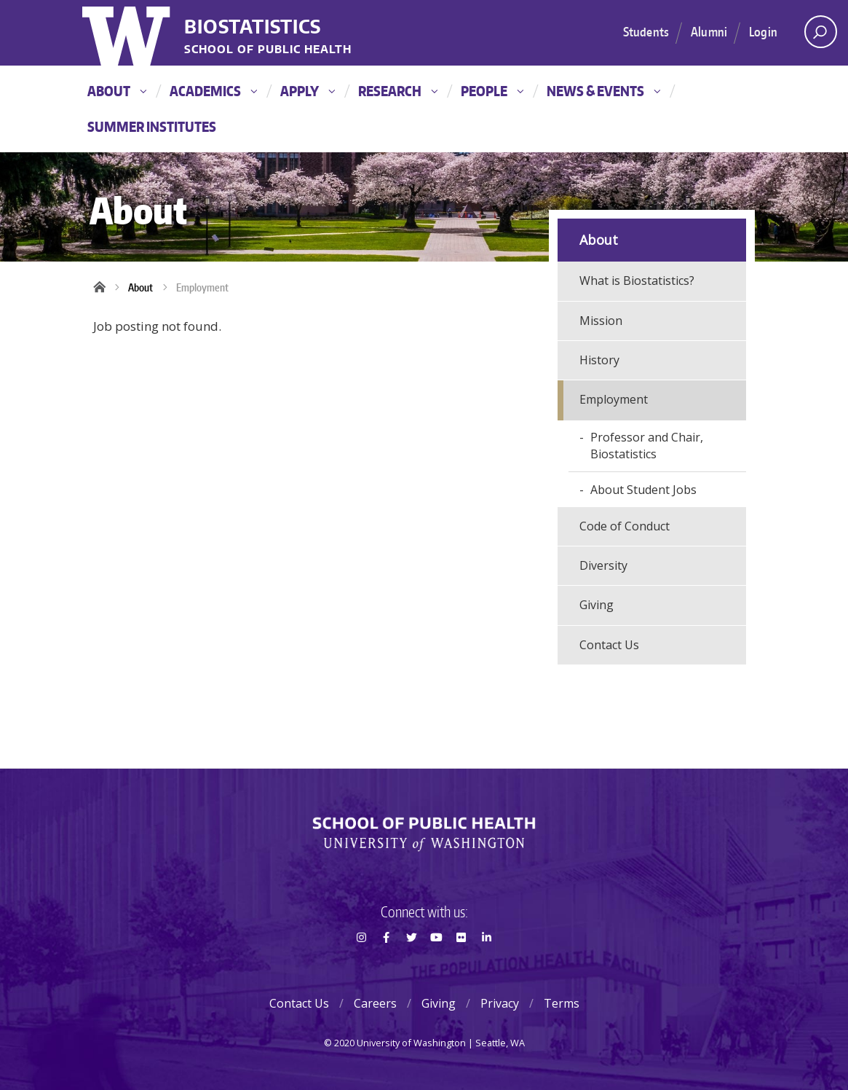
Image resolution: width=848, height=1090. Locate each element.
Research (397, 91)
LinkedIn (486, 963)
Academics (213, 91)
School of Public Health (268, 49)
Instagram (361, 963)
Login (763, 31)
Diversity (603, 565)
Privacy (499, 1003)
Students (646, 31)
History (599, 360)
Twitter (411, 963)
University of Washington (127, 33)
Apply (307, 91)
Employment (202, 287)
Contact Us (609, 645)
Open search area (815, 35)
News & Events (603, 91)
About (116, 91)
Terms (561, 1003)
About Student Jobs (643, 490)
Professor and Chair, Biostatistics (646, 445)
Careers (375, 1003)
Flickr (461, 963)
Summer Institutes (151, 126)
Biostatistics (252, 27)
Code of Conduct (624, 526)
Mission (600, 321)
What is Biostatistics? (636, 280)
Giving (596, 605)
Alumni (709, 31)
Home (104, 288)
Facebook (386, 963)
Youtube (436, 963)
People (492, 91)
